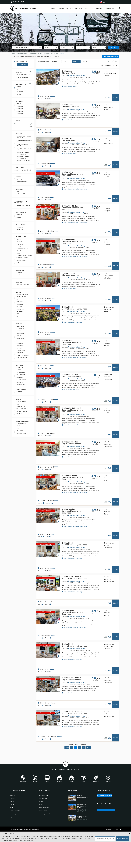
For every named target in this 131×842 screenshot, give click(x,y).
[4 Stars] (29, 170)
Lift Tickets (96, 778)
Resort (14, 44)
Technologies (14, 814)
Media (11, 807)
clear (30, 71)
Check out (63, 44)
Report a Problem (15, 817)
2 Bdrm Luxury (67, 71)
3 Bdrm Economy (68, 273)
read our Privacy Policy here (24, 840)
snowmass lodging (36, 53)
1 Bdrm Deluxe (67, 341)
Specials (78, 8)
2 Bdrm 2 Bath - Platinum (71, 577)
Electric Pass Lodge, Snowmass (74, 309)
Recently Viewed (114, 2)
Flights (83, 778)
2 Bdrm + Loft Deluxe (70, 206)
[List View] (116, 61)
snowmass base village (51, 53)
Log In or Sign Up (91, 2)
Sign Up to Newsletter (104, 796)
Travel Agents (43, 811)
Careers (12, 804)
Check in (46, 44)
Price (18, 121)
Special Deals (43, 798)
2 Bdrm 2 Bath (67, 307)
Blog (86, 8)
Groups (41, 804)
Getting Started (43, 795)
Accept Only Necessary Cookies (105, 838)
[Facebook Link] (113, 829)
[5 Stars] (30, 170)
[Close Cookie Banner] (129, 833)
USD (102, 2)
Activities (108, 778)
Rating (86, 61)
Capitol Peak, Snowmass (71, 376)
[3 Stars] (27, 170)
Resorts (70, 8)
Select (115, 97)
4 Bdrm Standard (68, 509)
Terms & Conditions (15, 811)
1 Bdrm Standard (68, 240)
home (13, 53)
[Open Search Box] (119, 8)
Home (53, 8)
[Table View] (112, 61)
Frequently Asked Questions (47, 814)
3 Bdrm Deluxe (67, 172)
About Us (99, 8)
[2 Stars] (26, 170)
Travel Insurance (44, 807)
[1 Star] (24, 170)
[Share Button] (120, 829)
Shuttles (47, 778)
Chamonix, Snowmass (70, 73)
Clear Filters (22, 64)
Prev (67, 747)
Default (55, 61)
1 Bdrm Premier (68, 610)
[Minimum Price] (16, 127)
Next (88, 747)
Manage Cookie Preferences (106, 810)
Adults (78, 44)
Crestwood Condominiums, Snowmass (72, 175)
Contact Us (110, 8)
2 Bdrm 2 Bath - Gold (70, 374)
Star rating (20, 168)
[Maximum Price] (29, 127)
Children (94, 44)
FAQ (92, 8)
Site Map (12, 801)
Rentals (71, 778)
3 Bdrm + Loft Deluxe (70, 476)
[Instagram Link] (117, 829)
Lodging (61, 8)
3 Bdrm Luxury (67, 105)
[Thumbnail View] (108, 61)
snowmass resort (23, 53)
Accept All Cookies (122, 838)
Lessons (35, 778)
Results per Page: (106, 65)
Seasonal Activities (44, 817)
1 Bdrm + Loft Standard (71, 408)
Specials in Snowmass (110, 56)
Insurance (23, 778)
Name (66, 61)
